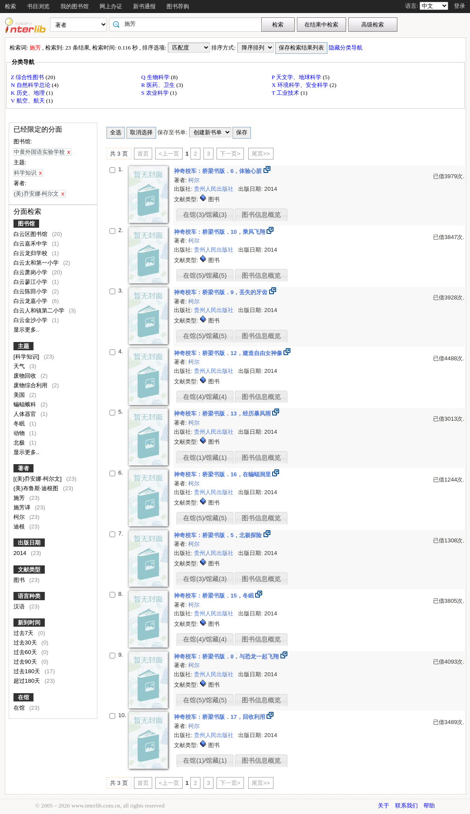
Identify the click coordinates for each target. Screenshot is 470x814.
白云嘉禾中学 (31, 243)
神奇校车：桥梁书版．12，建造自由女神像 (229, 353)
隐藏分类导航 (346, 47)
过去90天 (26, 661)
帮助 (429, 805)
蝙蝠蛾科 (25, 404)
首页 (143, 153)
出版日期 (29, 542)
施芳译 (22, 507)
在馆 (23, 697)
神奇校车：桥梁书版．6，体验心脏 (218, 171)
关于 (383, 805)
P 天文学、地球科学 (297, 77)
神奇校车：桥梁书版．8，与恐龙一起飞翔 (227, 656)
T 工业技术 (286, 93)
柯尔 (20, 517)
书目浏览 (38, 6)
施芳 (20, 498)
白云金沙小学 (31, 320)
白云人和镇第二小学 (39, 310)
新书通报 (144, 6)
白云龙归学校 (31, 253)
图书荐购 (178, 6)
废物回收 (25, 375)
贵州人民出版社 (214, 189)
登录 (459, 6)
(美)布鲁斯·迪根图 (36, 488)
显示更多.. (26, 329)
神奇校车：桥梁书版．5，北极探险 (218, 535)
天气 (20, 366)
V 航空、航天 (28, 100)
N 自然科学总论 (31, 85)
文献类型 (29, 569)
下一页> (230, 153)
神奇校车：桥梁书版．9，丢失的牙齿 (221, 292)
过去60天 (26, 652)
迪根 (20, 526)
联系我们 (406, 805)
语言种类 (29, 596)
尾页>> (261, 153)
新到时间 (29, 622)
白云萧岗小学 (31, 272)
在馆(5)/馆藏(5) (205, 275)
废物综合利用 (31, 385)
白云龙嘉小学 (31, 301)
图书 (20, 580)
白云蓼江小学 (31, 282)
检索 (10, 6)
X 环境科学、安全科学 (301, 85)
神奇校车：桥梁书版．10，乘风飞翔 (220, 232)
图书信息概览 (261, 214)
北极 (20, 442)
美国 (20, 395)
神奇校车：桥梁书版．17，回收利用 (220, 717)
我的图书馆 (74, 6)
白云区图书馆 (31, 234)
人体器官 (25, 414)
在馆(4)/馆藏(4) (205, 396)
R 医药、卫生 (159, 85)
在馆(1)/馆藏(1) (205, 457)
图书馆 (26, 223)
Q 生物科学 (156, 77)
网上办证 (111, 6)
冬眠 (20, 423)
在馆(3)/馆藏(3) (205, 214)
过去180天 (27, 671)
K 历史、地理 (28, 93)
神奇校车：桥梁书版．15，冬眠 (215, 595)
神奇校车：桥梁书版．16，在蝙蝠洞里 (223, 474)
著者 (23, 468)
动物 (20, 433)
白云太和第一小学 (36, 262)
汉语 (20, 606)
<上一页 (169, 153)
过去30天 (26, 642)
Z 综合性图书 (28, 77)
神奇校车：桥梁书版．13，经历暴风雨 (223, 413)
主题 (23, 346)
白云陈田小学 (31, 291)
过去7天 (24, 633)
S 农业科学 (155, 93)
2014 (20, 553)
